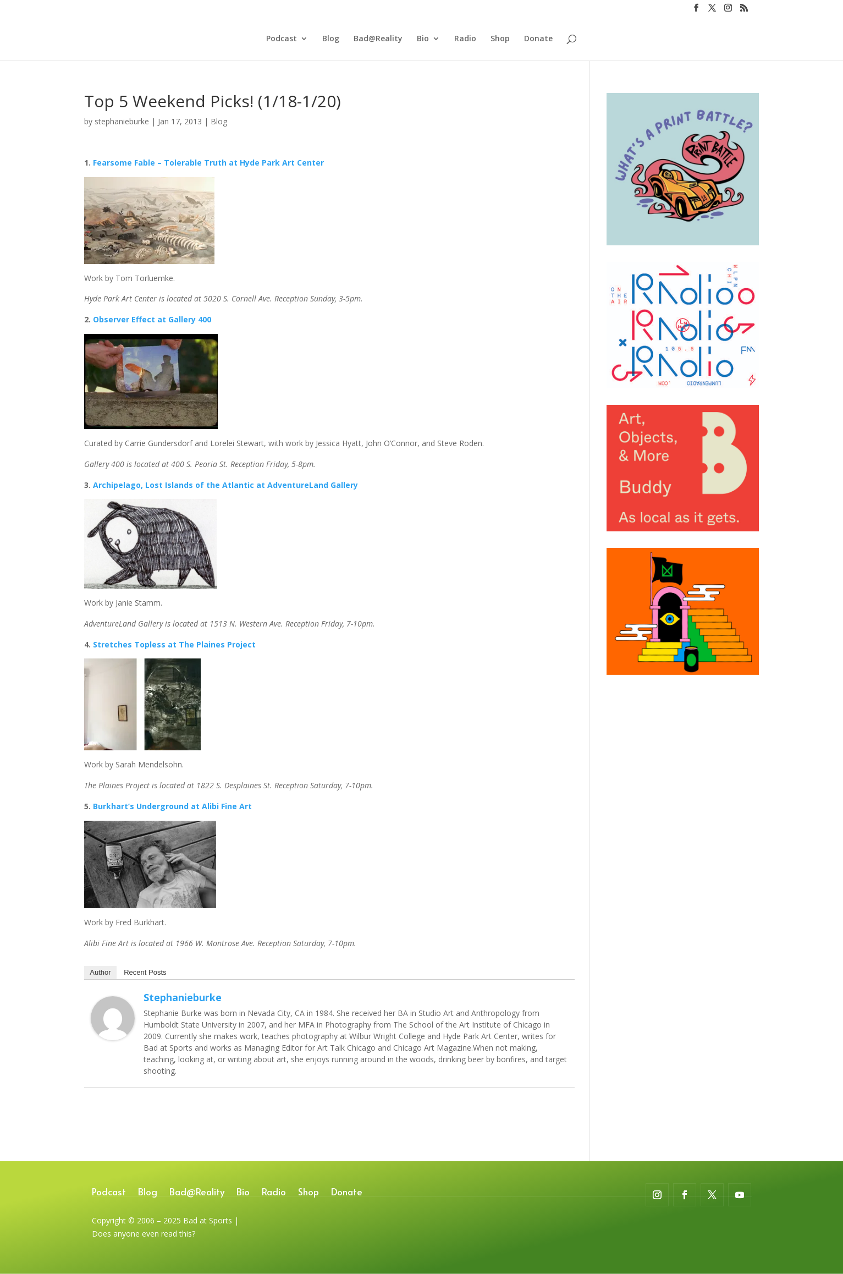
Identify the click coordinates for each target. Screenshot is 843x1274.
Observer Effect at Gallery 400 (152, 319)
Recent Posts (145, 972)
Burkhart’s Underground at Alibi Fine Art (172, 806)
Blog (330, 39)
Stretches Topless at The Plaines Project (173, 644)
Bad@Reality (378, 39)
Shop (500, 39)
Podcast (281, 39)
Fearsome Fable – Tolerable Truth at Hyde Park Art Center (208, 162)
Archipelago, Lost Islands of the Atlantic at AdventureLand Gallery (225, 485)
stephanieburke (122, 121)
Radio (465, 39)
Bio (423, 39)
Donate (538, 39)
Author (100, 972)
